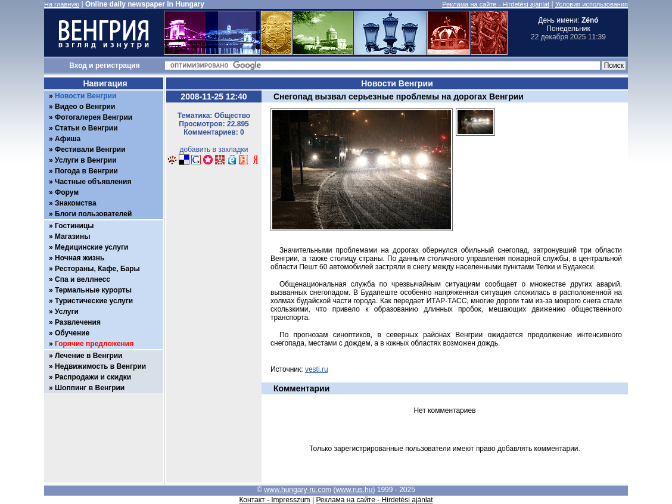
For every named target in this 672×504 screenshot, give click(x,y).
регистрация (117, 65)
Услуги (67, 311)
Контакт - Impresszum (274, 500)
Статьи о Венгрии (86, 128)
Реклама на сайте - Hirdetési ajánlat (495, 4)
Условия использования (591, 4)
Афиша (67, 139)
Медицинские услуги (91, 247)
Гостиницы (74, 226)
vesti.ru (316, 369)
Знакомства (76, 203)
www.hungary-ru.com (297, 490)
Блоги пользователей (93, 214)
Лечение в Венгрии (88, 355)
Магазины (72, 236)
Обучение (72, 333)
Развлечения (78, 322)
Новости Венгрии (85, 96)
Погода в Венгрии (86, 171)
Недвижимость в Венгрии (100, 366)
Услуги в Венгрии (86, 160)
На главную (61, 4)
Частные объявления (93, 182)
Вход (78, 65)
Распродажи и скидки (93, 377)
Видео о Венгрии (85, 106)
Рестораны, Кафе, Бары (97, 269)
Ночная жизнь (79, 258)
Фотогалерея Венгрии (93, 117)
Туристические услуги (94, 301)
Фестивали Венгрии (90, 149)
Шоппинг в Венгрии (90, 388)
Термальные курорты (93, 290)
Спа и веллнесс (82, 279)
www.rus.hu (353, 490)
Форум (67, 192)
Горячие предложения (94, 344)
